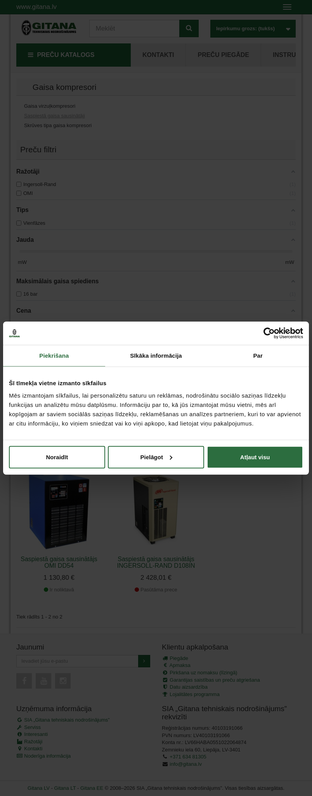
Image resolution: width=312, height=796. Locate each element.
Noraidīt (57, 456)
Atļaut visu (255, 456)
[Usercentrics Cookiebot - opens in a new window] (269, 333)
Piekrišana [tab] (54, 355)
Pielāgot (156, 456)
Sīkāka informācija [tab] (156, 355)
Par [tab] (258, 355)
